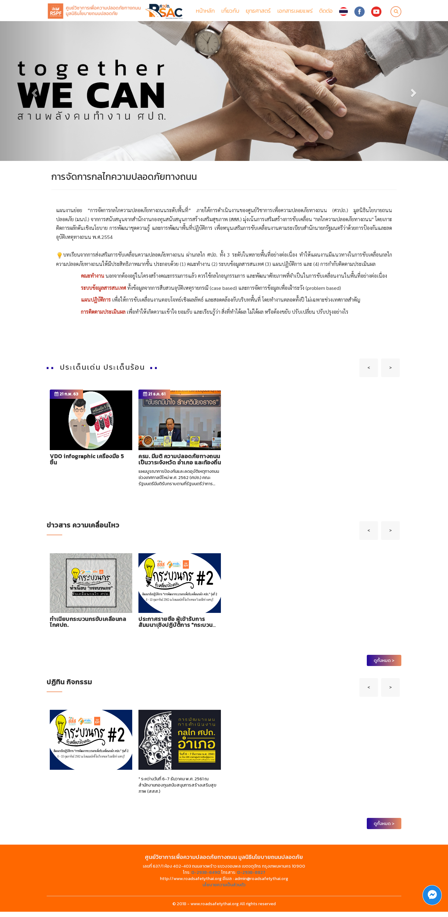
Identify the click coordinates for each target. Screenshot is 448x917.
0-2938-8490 (205, 877)
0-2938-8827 (251, 877)
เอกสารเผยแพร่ (295, 13)
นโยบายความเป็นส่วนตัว (224, 890)
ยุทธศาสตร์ (258, 13)
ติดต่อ (326, 13)
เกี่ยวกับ (230, 13)
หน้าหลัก (205, 13)
